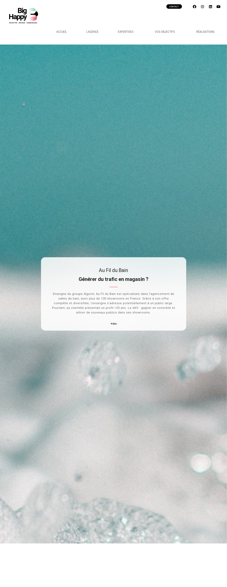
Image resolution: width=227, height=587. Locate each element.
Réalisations (205, 31)
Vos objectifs (166, 32)
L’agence (92, 31)
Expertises (126, 32)
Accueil (61, 31)
